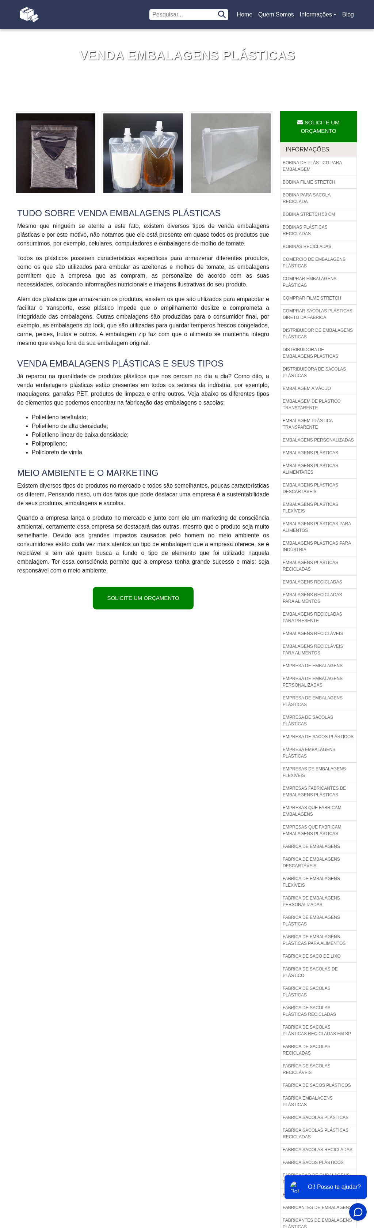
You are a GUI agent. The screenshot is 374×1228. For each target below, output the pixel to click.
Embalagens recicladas (312, 582)
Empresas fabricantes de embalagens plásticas (314, 791)
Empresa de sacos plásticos (318, 736)
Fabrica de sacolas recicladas (307, 1050)
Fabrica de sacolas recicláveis (307, 1069)
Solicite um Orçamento (143, 598)
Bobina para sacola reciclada (307, 198)
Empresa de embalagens (313, 665)
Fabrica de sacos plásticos (317, 1085)
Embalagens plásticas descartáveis (310, 488)
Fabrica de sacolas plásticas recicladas (309, 1011)
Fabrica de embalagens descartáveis (311, 862)
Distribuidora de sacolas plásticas (314, 372)
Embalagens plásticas (310, 452)
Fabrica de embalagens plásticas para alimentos (314, 940)
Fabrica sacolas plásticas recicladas (315, 1133)
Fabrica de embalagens (311, 846)
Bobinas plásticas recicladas (305, 230)
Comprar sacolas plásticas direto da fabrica (317, 314)
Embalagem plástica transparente (308, 424)
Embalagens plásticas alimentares (310, 469)
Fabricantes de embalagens (317, 1207)
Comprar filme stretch (312, 298)
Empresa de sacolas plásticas (308, 720)
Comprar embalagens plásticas (309, 282)
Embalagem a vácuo (307, 388)
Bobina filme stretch (309, 182)
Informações (316, 14)
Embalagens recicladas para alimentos (312, 598)
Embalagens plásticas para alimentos (317, 527)
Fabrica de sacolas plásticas (307, 992)
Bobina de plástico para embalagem (312, 166)
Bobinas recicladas (307, 246)
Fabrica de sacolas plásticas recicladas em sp (317, 1030)
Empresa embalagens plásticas (309, 753)
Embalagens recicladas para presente (312, 617)
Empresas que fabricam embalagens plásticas (312, 830)
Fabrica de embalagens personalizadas (311, 901)
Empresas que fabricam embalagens (312, 811)
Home (245, 16)
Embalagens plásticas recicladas (310, 566)
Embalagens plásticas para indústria (317, 546)
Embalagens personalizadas (318, 440)
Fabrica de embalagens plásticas (311, 921)
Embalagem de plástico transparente (312, 404)
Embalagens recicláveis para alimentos (313, 650)
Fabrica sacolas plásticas (315, 1117)
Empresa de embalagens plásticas (313, 701)
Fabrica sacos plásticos (313, 1162)
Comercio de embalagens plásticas (314, 262)
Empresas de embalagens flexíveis (314, 772)
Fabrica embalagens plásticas (308, 1101)
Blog (348, 14)
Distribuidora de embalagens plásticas (310, 353)
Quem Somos (276, 14)
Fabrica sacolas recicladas (317, 1149)
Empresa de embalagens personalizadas (313, 682)
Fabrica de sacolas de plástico (310, 972)
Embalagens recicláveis (313, 633)
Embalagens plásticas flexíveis (310, 508)
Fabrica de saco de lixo (312, 956)
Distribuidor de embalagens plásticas (318, 333)
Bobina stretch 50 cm (309, 214)
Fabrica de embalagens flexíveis (311, 882)
